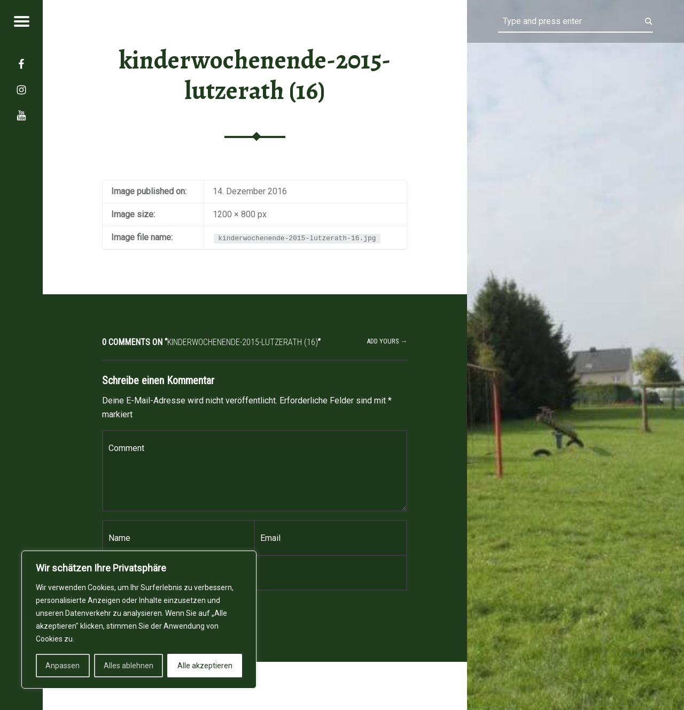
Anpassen (62, 665)
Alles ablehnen (128, 665)
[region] (138, 620)
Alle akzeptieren (204, 665)
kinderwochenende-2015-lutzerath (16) (255, 75)
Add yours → (387, 341)
